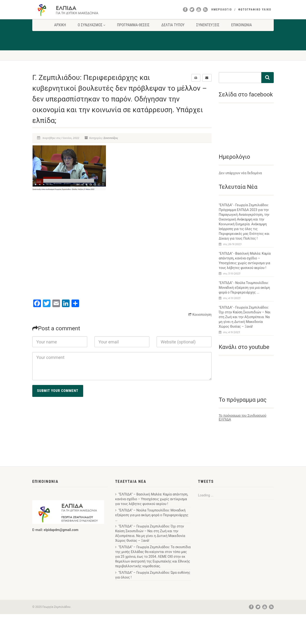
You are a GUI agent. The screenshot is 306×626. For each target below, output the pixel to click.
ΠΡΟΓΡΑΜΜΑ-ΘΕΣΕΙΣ (133, 25)
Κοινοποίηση (200, 314)
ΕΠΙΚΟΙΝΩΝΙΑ (241, 25)
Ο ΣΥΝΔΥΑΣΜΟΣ (91, 25)
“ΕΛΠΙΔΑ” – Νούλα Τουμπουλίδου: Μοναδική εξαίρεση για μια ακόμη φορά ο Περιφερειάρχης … (151, 515)
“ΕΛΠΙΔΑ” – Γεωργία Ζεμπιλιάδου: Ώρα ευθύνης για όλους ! (152, 575)
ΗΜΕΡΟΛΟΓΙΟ (221, 9)
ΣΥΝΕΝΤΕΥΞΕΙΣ (207, 25)
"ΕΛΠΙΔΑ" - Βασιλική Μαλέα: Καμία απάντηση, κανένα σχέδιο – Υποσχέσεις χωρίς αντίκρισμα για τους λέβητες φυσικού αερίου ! (245, 261)
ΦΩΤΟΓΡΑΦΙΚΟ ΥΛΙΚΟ (254, 9)
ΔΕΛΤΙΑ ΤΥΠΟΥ (173, 25)
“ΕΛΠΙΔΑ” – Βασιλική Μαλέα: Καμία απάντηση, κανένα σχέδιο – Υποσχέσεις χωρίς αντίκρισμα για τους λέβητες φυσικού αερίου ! (151, 499)
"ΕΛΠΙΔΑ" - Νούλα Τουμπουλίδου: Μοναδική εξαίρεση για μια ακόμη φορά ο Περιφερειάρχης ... (244, 287)
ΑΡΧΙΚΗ (60, 25)
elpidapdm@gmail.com (61, 530)
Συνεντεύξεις (111, 138)
